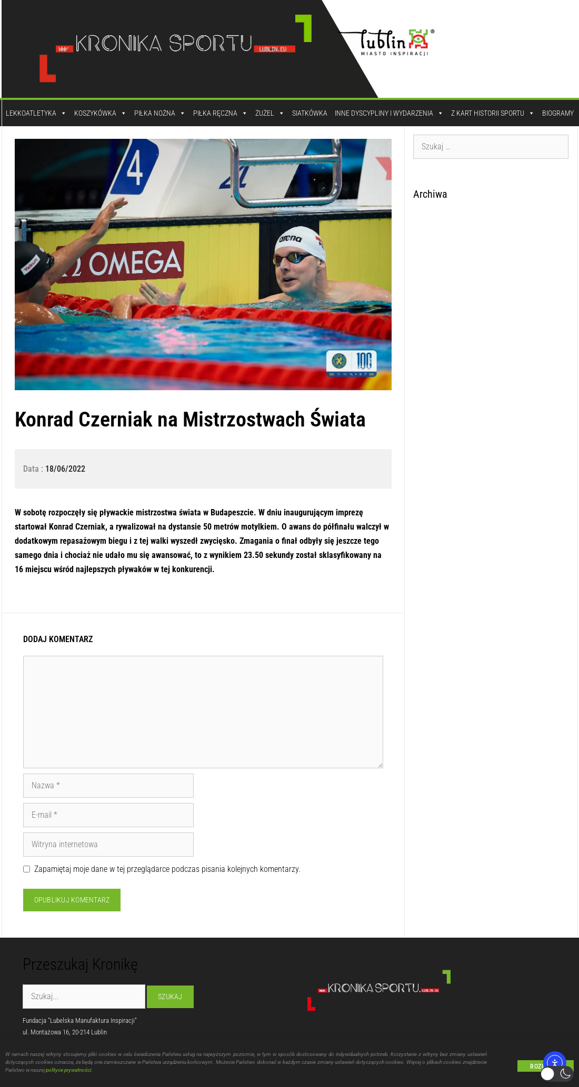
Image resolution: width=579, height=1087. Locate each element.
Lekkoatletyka (36, 113)
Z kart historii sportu (493, 113)
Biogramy (558, 113)
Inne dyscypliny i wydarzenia (389, 113)
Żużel (270, 113)
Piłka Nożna (160, 113)
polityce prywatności (68, 1071)
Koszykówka (100, 113)
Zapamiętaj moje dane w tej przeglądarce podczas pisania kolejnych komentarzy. (167, 869)
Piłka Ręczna (220, 113)
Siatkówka (309, 113)
